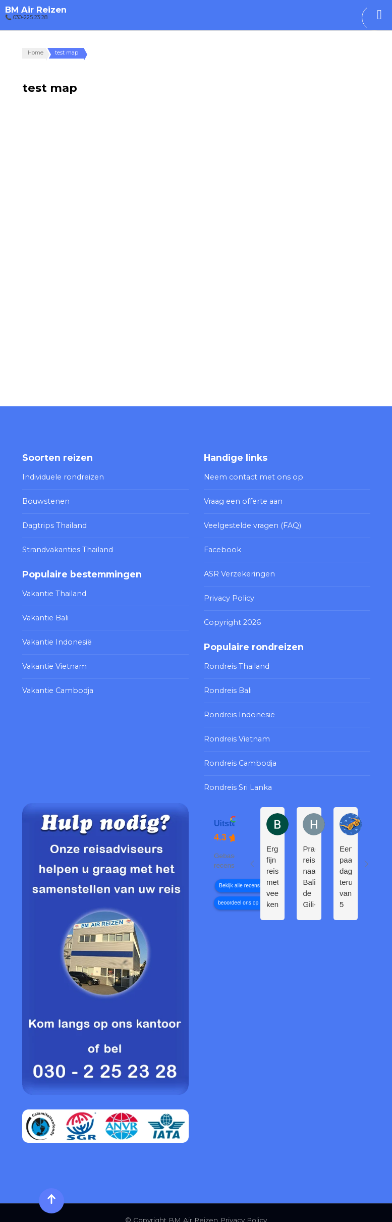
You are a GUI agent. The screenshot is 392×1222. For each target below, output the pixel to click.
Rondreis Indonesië (237, 705)
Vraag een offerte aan (241, 500)
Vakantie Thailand (52, 589)
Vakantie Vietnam (52, 658)
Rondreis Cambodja (237, 751)
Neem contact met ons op (249, 476)
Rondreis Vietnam (234, 728)
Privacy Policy (227, 593)
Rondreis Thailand (234, 658)
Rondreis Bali (226, 681)
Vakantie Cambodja (55, 681)
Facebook (221, 546)
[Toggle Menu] (379, 15)
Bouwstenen (44, 500)
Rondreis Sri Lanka (236, 774)
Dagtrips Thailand (52, 523)
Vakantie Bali (44, 612)
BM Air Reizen (36, 10)
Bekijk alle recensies (242, 871)
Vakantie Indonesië (55, 635)
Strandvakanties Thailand (64, 546)
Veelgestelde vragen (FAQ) (250, 523)
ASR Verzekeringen (237, 569)
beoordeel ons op (238, 888)
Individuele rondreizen (60, 476)
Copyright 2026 (230, 615)
